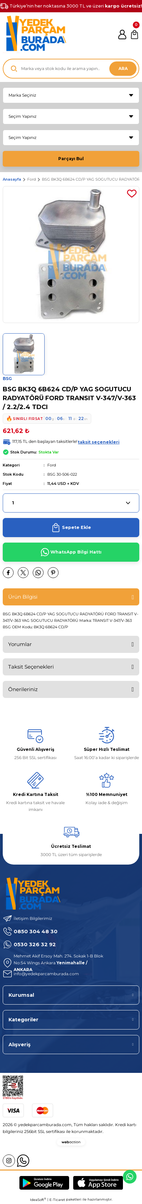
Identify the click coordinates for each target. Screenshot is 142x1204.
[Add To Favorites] (132, 193)
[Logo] (34, 34)
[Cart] (134, 34)
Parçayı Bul (71, 158)
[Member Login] (122, 34)
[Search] (71, 69)
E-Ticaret (57, 1200)
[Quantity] (71, 503)
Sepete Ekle (71, 527)
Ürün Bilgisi (22, 596)
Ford (51, 465)
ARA (123, 68)
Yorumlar (20, 644)
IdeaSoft (38, 1199)
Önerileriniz (23, 689)
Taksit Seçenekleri (31, 666)
